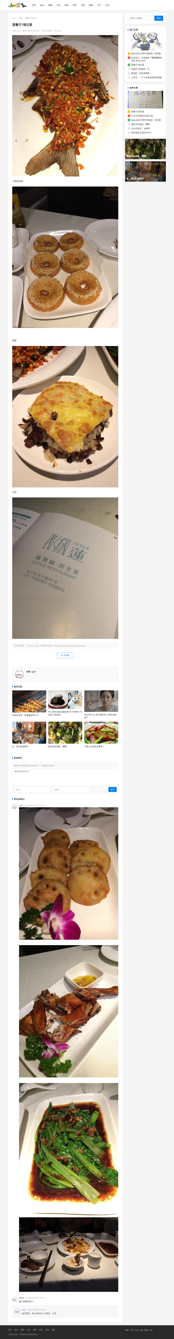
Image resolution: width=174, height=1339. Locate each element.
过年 (151, 1330)
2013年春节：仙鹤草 (140, 128)
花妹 (141, 1330)
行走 (58, 5)
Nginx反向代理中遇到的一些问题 (146, 53)
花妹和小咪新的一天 (140, 69)
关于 (99, 5)
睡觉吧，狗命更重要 (140, 73)
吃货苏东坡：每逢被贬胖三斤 (25, 715)
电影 (67, 5)
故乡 (42, 5)
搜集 (91, 5)
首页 (34, 5)
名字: (17, 790)
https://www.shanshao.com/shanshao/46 (70, 646)
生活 (107, 5)
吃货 (75, 5)
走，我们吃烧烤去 (20, 746)
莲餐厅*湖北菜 (137, 65)
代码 (83, 5)
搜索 (159, 18)
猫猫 (50, 5)
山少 (14, 18)
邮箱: (56, 790)
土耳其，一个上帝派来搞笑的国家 (146, 77)
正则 (137, 1330)
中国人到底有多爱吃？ (94, 746)
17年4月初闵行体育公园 (142, 116)
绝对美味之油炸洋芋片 (141, 132)
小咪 (132, 1330)
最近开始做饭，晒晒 (57, 746)
